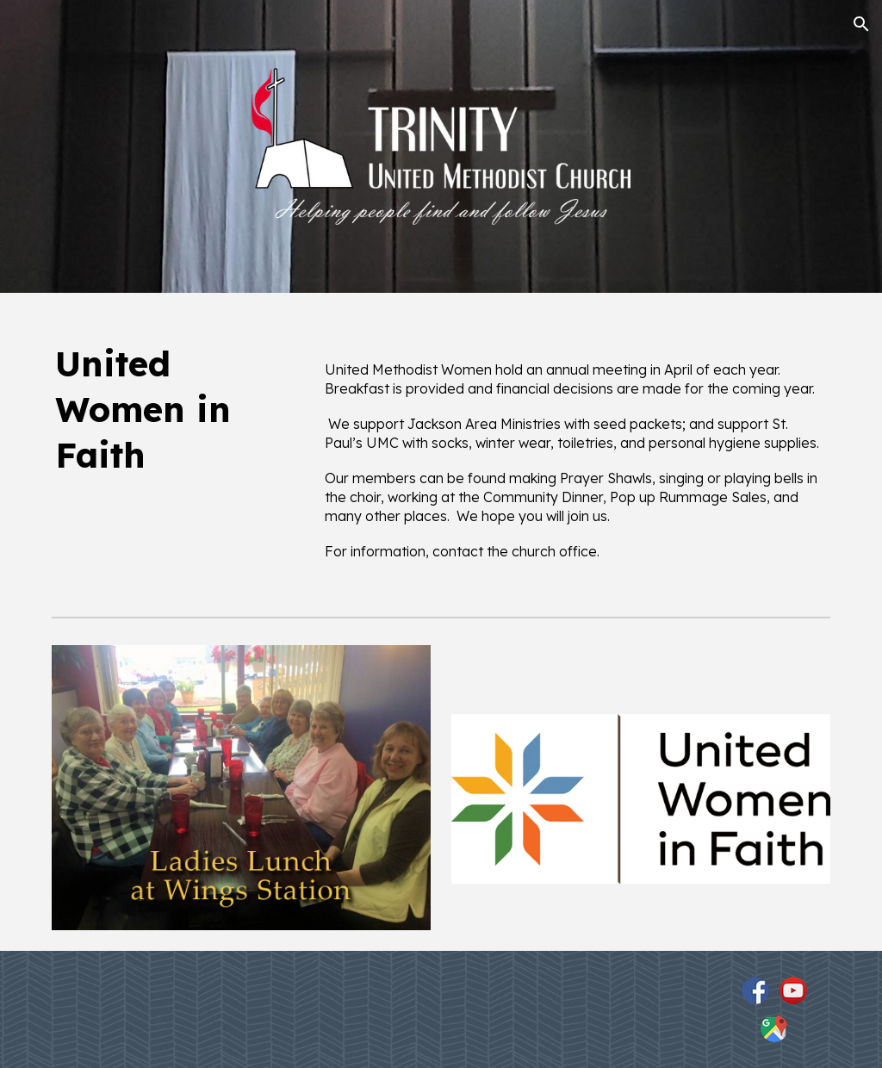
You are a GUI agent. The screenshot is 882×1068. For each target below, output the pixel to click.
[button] (861, 24)
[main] (174, 409)
